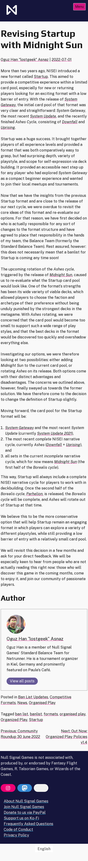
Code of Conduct (18, 829)
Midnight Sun (61, 275)
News (22, 703)
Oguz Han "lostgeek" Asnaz (25, 59)
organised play (72, 714)
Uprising (8, 127)
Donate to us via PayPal (25, 812)
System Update (43, 116)
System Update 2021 (54, 433)
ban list (21, 714)
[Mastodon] (24, 788)
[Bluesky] (41, 788)
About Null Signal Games (26, 801)
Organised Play (42, 703)
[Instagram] (8, 788)
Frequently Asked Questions (28, 824)
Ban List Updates (33, 697)
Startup (41, 76)
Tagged (8, 714)
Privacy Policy (16, 835)
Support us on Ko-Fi (21, 818)
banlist (36, 714)
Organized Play (14, 720)
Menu (79, 6)
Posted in (9, 697)
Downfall (69, 122)
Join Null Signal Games (24, 807)
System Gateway (19, 428)
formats (51, 714)
